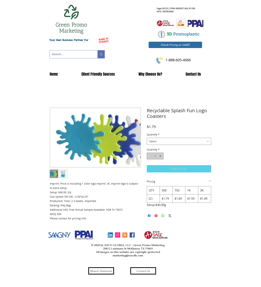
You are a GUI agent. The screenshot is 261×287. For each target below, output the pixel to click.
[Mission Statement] (101, 270)
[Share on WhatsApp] (163, 216)
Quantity (153, 134)
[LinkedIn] (110, 235)
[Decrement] (149, 156)
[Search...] (71, 54)
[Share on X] (170, 216)
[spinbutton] (155, 156)
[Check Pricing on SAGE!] (175, 45)
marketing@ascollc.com (128, 255)
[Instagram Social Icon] (117, 235)
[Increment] (160, 156)
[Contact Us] (143, 270)
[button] (98, 74)
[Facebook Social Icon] (132, 235)
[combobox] (179, 141)
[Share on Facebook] (149, 216)
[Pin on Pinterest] (156, 216)
